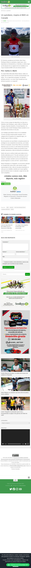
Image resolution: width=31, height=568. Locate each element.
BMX (7, 207)
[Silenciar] (25, 444)
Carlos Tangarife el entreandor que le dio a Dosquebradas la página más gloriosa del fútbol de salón (14, 413)
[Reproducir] (3, 444)
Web (4, 256)
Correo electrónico (20, 251)
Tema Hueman (23, 485)
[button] (18, 564)
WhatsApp (7, 183)
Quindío (9, 10)
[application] (15, 437)
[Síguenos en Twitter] (11, 489)
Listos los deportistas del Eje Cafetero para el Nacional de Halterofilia (6, 226)
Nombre (5, 251)
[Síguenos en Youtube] (20, 489)
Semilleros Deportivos (6, 209)
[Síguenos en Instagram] (17, 489)
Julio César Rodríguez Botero (19, 207)
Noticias (3, 10)
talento (12, 209)
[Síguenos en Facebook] (14, 489)
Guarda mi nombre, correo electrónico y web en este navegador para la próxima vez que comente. (15, 262)
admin (4, 20)
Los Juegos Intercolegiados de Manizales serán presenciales (22, 226)
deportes (11, 207)
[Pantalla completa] (28, 444)
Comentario (6, 242)
